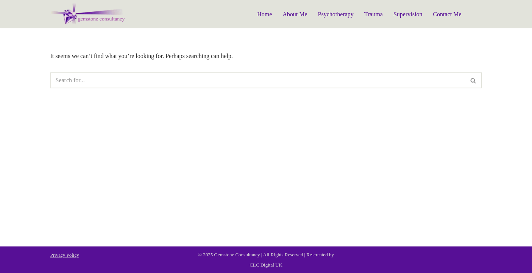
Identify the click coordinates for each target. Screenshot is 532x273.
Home (264, 14)
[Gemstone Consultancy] (88, 14)
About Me (294, 14)
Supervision (407, 14)
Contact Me (447, 14)
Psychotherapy (336, 14)
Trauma (373, 14)
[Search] (257, 80)
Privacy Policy (64, 255)
